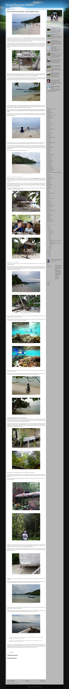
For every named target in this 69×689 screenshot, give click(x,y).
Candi (48, 175)
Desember (50, 231)
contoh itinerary (49, 161)
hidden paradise (49, 112)
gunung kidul (49, 188)
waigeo (48, 190)
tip (47, 189)
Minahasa (48, 138)
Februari (50, 247)
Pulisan (48, 156)
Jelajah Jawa (49, 121)
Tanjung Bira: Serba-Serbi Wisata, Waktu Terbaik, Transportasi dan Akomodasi (56, 87)
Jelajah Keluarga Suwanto (20, 4)
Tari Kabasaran (49, 209)
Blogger (40, 686)
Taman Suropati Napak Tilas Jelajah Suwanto (58, 266)
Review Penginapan (50, 123)
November (50, 232)
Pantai (48, 110)
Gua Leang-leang (49, 146)
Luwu (48, 199)
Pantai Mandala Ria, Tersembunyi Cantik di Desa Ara (55, 47)
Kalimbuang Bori (49, 178)
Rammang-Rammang (50, 205)
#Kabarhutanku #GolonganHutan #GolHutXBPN (54, 172)
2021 (49, 228)
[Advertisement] (54, 100)
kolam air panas (49, 215)
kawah (48, 213)
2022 (49, 227)
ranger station (49, 218)
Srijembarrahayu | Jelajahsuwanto (56, 259)
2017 (49, 253)
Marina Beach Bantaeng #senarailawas (57, 278)
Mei (49, 238)
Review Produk (49, 157)
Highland (48, 111)
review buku (49, 219)
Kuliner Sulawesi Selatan (50, 137)
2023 (49, 225)
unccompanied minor (50, 220)
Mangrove (48, 200)
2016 (49, 254)
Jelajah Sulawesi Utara (50, 115)
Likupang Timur (49, 166)
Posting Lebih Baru (11, 680)
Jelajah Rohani (49, 147)
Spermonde (48, 158)
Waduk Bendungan (49, 168)
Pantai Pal (48, 183)
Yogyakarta (48, 171)
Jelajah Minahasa (49, 117)
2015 (49, 256)
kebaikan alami (49, 214)
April (50, 239)
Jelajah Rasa (49, 133)
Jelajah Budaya (49, 153)
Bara (47, 194)
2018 (49, 251)
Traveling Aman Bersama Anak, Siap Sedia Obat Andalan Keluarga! (56, 80)
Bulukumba (48, 195)
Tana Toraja (48, 141)
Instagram (48, 283)
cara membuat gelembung (50, 210)
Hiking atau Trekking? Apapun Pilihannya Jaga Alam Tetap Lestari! (56, 73)
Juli (49, 235)
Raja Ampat (48, 136)
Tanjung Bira (49, 116)
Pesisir (48, 127)
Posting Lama (42, 680)
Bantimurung (49, 162)
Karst (48, 179)
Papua (48, 131)
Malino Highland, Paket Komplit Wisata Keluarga (55, 28)
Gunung (48, 122)
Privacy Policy (49, 266)
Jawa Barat (48, 163)
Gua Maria (48, 151)
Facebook (48, 282)
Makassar (48, 126)
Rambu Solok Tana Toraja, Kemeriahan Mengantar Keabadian (56, 41)
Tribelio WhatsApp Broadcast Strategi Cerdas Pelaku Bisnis (58, 271)
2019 (49, 250)
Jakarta (48, 152)
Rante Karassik (49, 184)
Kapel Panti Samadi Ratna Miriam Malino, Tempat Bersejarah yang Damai (56, 66)
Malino (48, 148)
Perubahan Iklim (49, 167)
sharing (48, 113)
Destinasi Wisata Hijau (50, 128)
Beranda (27, 680)
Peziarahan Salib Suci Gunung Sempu (56, 59)
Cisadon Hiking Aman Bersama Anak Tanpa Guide (58, 268)
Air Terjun (48, 143)
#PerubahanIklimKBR (50, 193)
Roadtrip (48, 185)
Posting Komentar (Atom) (14, 683)
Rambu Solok (49, 204)
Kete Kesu (48, 180)
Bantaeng (48, 174)
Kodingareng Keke (49, 198)
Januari (50, 248)
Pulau (48, 120)
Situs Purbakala (49, 132)
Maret (50, 245)
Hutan (48, 125)
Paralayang (48, 203)
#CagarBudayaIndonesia (50, 142)
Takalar (48, 208)
